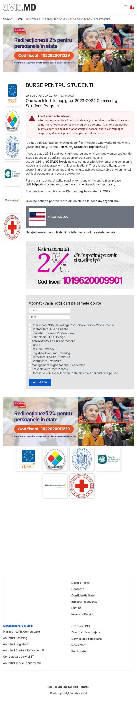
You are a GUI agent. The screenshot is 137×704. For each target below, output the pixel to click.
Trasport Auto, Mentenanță (50, 369)
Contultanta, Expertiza (46, 361)
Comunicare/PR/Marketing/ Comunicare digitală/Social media (73, 325)
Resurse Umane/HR (45, 349)
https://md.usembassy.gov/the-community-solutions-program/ (74, 184)
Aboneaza (40, 382)
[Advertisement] (68, 542)
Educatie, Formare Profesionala (53, 333)
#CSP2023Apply (56, 162)
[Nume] (49, 310)
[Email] (49, 317)
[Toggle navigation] (125, 7)
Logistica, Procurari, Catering (51, 353)
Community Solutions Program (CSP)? (83, 147)
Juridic (36, 345)
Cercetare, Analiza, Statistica (51, 357)
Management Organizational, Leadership (58, 365)
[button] (132, 7)
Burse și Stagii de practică (41, 96)
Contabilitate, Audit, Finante (50, 329)
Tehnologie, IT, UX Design (48, 337)
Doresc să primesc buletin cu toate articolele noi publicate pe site (75, 373)
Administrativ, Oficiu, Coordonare (53, 341)
